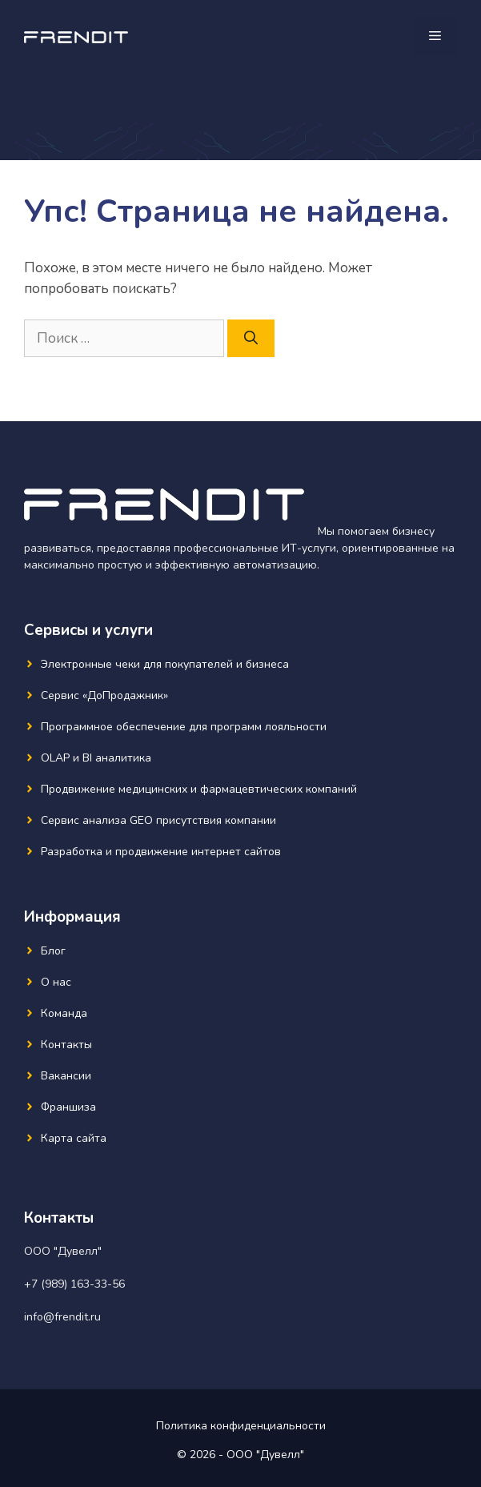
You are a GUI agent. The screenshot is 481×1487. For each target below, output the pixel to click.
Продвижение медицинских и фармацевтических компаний (199, 789)
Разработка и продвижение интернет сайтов (161, 851)
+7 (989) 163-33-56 (74, 1284)
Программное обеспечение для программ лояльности (184, 726)
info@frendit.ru (62, 1316)
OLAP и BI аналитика (96, 758)
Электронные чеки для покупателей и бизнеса (165, 664)
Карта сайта (73, 1138)
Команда (64, 1013)
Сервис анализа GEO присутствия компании (158, 820)
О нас (56, 982)
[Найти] (251, 339)
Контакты (66, 1044)
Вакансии (66, 1075)
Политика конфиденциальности (241, 1425)
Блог (53, 951)
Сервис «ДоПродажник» (104, 695)
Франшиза (68, 1107)
